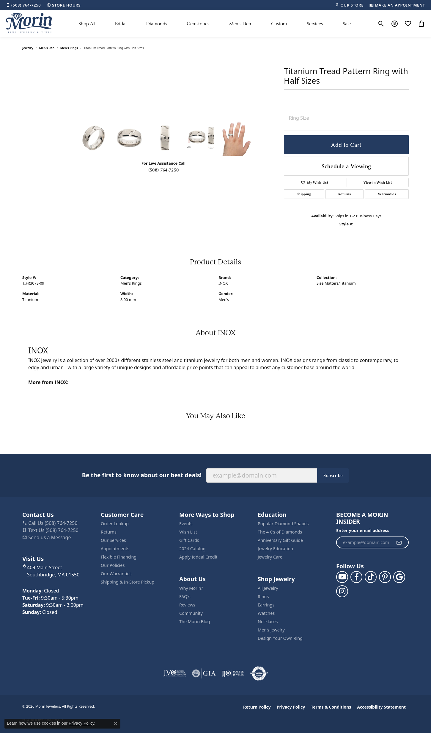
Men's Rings (69, 48)
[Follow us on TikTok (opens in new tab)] (371, 577)
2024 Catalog (192, 548)
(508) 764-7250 (163, 169)
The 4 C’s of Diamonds (280, 532)
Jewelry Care (270, 557)
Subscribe (333, 475)
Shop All (86, 23)
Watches (266, 613)
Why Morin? (191, 588)
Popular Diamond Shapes (283, 523)
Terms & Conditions (331, 707)
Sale (347, 23)
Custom (279, 23)
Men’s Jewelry (271, 630)
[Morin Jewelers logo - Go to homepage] (29, 23)
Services (315, 23)
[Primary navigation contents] (215, 23)
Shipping (304, 193)
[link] (23, 5)
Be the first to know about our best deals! (142, 475)
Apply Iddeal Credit (198, 557)
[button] (381, 23)
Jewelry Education (275, 548)
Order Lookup (115, 523)
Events (185, 523)
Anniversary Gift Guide (280, 540)
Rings (263, 596)
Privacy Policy (291, 707)
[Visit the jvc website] (174, 673)
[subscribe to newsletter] (399, 542)
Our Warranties (116, 573)
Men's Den (240, 23)
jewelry (27, 48)
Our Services (113, 540)
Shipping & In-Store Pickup (127, 582)
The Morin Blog (194, 621)
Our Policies (113, 565)
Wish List (188, 532)
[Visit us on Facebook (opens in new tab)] (356, 577)
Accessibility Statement (381, 707)
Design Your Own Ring (280, 638)
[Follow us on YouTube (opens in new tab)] (342, 577)
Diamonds (156, 23)
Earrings (266, 605)
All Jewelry (268, 588)
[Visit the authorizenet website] (259, 673)
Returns (344, 193)
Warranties (387, 193)
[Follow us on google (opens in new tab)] (399, 577)
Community (191, 613)
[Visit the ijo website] (233, 673)
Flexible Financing (118, 557)
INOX (223, 283)
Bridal (120, 23)
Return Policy (257, 707)
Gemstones (198, 23)
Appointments (115, 548)
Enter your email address (362, 530)
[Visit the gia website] (204, 673)
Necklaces (268, 621)
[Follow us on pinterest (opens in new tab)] (385, 577)
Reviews (187, 605)
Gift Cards (189, 540)
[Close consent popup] (115, 723)
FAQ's (184, 596)
